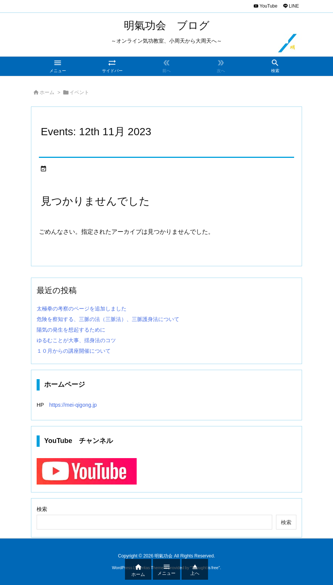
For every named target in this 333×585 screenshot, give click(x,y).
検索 (42, 509)
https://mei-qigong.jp (70, 405)
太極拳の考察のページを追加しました (81, 309)
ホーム (47, 92)
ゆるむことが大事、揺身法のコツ (76, 340)
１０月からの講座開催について (74, 351)
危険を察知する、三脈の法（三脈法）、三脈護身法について (108, 319)
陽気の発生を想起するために (71, 330)
